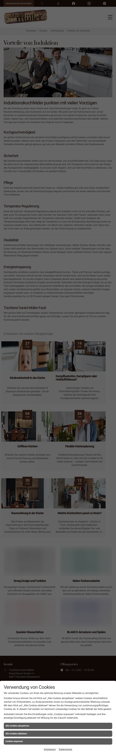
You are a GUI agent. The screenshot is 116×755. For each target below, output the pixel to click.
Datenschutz (65, 749)
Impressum (50, 749)
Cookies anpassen (14, 741)
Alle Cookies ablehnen (16, 733)
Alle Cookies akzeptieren (17, 726)
